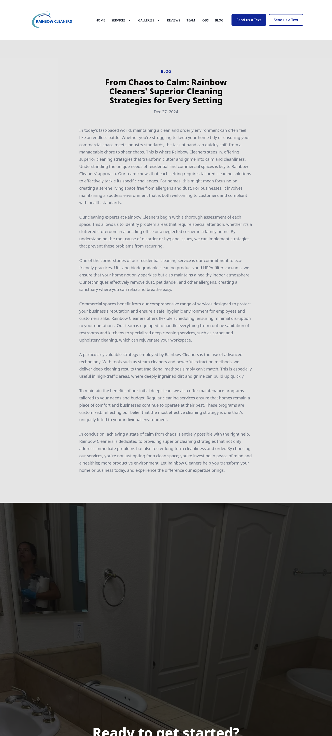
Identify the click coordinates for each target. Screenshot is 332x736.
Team (191, 20)
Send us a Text (248, 19)
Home (100, 20)
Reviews (173, 20)
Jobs (205, 20)
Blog (219, 20)
